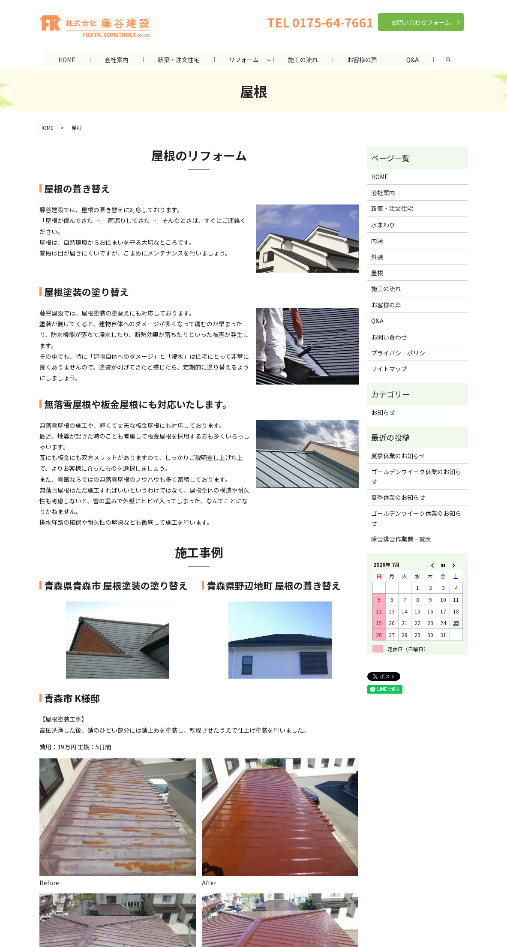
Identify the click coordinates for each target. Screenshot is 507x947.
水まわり (383, 224)
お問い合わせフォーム (421, 22)
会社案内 (115, 59)
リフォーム (244, 59)
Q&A (415, 59)
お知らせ (383, 412)
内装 (377, 240)
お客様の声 (364, 59)
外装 (377, 256)
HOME (64, 59)
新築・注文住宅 (178, 59)
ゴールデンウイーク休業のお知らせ (416, 476)
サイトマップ (389, 368)
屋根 (377, 272)
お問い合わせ (389, 336)
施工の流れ (304, 59)
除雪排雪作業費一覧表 (401, 539)
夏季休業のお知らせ (398, 455)
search (451, 59)
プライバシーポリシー (401, 353)
